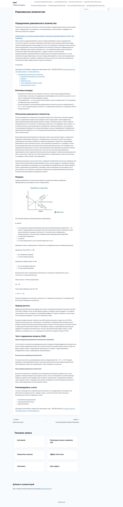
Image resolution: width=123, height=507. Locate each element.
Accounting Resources (60, 2)
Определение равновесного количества (30, 74)
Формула (23, 78)
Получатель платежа (25, 454)
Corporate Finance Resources (92, 2)
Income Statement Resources (76, 5)
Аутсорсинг (21, 440)
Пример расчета (26, 81)
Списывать (21, 466)
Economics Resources (75, 2)
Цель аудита (54, 466)
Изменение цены (29, 420)
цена (39, 165)
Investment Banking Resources (43, 2)
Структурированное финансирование (63, 420)
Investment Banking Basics (39, 5)
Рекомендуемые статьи (28, 85)
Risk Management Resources (57, 5)
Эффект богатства (57, 454)
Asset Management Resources (95, 5)
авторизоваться (46, 488)
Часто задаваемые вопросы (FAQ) (31, 83)
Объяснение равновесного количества (33, 76)
